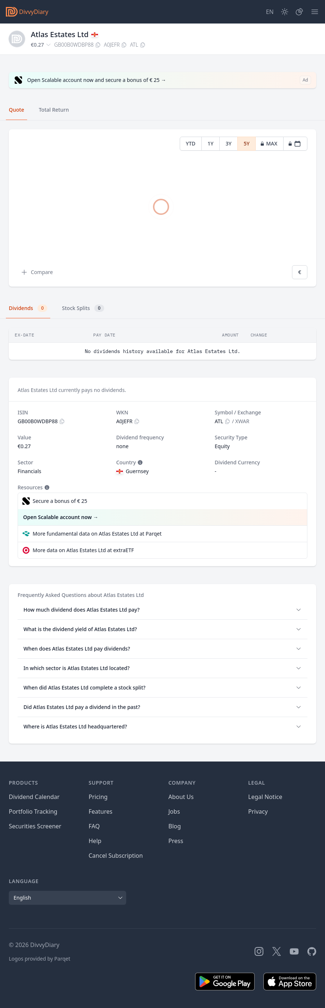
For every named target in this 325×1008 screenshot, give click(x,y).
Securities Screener (35, 826)
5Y (246, 143)
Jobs (174, 811)
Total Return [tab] (54, 109)
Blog (174, 826)
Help (95, 841)
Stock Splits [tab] (83, 308)
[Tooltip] (139, 462)
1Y (210, 143)
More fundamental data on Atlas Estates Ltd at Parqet (97, 533)
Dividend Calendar (34, 797)
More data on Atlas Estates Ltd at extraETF (83, 550)
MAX (268, 143)
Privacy (258, 811)
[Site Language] (270, 12)
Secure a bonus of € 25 (60, 500)
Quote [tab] (16, 109)
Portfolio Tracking (33, 811)
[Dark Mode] (284, 11)
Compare (37, 272)
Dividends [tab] (28, 308)
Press (175, 841)
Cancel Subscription (116, 856)
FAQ (94, 826)
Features (101, 811)
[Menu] (314, 11)
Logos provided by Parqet (39, 958)
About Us (181, 797)
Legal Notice (265, 797)
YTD (191, 143)
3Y (228, 143)
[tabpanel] (162, 208)
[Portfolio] (299, 11)
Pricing (98, 797)
